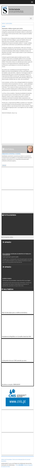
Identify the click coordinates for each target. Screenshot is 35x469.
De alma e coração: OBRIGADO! (11, 384)
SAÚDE (3, 26)
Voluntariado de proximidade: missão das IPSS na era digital (16, 280)
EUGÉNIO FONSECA (6, 278)
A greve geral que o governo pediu (10, 257)
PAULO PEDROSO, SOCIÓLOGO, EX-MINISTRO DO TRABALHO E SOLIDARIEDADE (16, 254)
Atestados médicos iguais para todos (12, 28)
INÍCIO (3, 23)
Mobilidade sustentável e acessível (11, 154)
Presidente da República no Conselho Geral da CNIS (16, 336)
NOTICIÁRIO (9, 23)
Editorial (4, 165)
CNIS (16, 465)
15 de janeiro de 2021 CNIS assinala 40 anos (14, 360)
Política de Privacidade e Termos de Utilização (11, 459)
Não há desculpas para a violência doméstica (14, 312)
